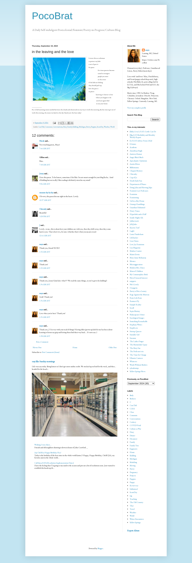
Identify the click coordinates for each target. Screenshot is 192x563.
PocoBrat (52, 15)
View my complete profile (136, 107)
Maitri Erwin (135, 254)
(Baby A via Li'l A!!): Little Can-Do (143, 131)
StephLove (134, 328)
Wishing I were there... (42, 444)
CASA (132, 408)
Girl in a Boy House (137, 201)
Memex (132, 261)
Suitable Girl (134, 334)
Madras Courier (136, 251)
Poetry (88, 127)
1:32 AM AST (44, 251)
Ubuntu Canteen (136, 358)
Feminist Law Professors (139, 190)
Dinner (132, 435)
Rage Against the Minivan (139, 294)
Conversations (57, 127)
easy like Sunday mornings (43, 361)
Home (74, 347)
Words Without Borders (138, 365)
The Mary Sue (135, 348)
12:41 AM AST (45, 235)
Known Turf (134, 227)
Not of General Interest (138, 278)
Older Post (112, 347)
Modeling (133, 462)
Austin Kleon (135, 164)
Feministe (133, 194)
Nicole (41, 141)
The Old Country (136, 502)
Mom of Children (136, 271)
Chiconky (43, 209)
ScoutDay (100, 127)
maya (41, 244)
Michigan (82, 127)
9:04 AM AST (44, 184)
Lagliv (132, 231)
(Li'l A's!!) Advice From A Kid (141, 140)
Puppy (132, 482)
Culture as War (135, 428)
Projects (133, 475)
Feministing (134, 197)
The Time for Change (138, 355)
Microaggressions (136, 264)
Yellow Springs (135, 522)
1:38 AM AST (44, 336)
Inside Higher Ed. (136, 217)
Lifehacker (134, 237)
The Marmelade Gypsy (138, 344)
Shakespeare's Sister (137, 314)
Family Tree (134, 445)
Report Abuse (133, 530)
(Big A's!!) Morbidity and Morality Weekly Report (142, 136)
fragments (133, 449)
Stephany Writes (136, 324)
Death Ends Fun (136, 180)
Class (132, 412)
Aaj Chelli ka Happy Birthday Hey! (47, 452)
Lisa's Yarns (134, 241)
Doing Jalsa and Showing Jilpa (141, 187)
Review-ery (134, 485)
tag (131, 495)
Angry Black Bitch (136, 157)
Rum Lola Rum (136, 298)
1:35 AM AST (44, 317)
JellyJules (133, 224)
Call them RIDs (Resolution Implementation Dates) (54, 463)
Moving (132, 465)
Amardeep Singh (136, 150)
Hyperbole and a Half (138, 214)
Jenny (41, 173)
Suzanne (133, 338)
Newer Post (37, 347)
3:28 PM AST (44, 216)
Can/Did (41, 127)
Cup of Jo (133, 177)
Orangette (134, 288)
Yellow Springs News (137, 371)
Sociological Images (137, 318)
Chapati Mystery (136, 170)
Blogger (100, 548)
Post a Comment (42, 342)
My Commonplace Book (139, 274)
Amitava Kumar (136, 154)
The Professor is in (137, 351)
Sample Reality (135, 304)
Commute (48, 127)
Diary (65, 127)
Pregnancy (134, 472)
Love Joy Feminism (137, 244)
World (112, 127)
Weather (107, 127)
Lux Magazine (135, 247)
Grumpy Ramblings (137, 204)
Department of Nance (138, 184)
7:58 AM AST (44, 164)
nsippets (133, 281)
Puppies (93, 127)
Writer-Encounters (137, 519)
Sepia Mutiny (135, 311)
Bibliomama (134, 167)
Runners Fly (134, 301)
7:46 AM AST (44, 148)
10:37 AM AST (45, 200)
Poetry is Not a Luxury (138, 291)
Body (131, 395)
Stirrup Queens (135, 331)
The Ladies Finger (137, 341)
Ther (132, 505)
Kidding (75, 127)
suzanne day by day (46, 192)
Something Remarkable (138, 321)
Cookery (133, 422)
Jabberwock (134, 221)
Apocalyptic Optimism (138, 160)
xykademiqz (134, 368)
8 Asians (133, 144)
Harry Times (135, 211)
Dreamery (133, 439)
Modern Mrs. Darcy (137, 267)
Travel (132, 509)
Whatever (133, 361)
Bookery (133, 398)
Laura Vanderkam (136, 234)
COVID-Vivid (135, 425)
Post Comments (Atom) (51, 352)
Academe (133, 147)
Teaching (133, 499)
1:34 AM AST (44, 284)
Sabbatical (134, 489)
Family (69, 127)
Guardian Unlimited (137, 207)
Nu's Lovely (134, 284)
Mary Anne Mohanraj (138, 257)
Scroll (132, 308)
